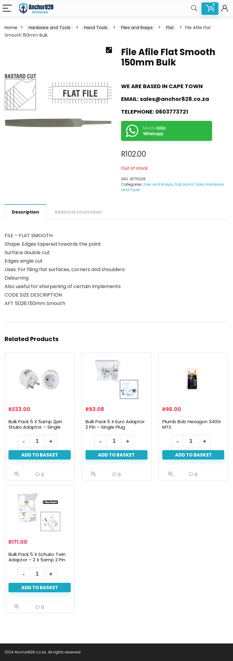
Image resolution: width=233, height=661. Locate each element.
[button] (109, 50)
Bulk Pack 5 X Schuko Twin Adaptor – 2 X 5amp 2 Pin (37, 557)
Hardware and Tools (49, 28)
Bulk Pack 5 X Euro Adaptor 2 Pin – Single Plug (115, 424)
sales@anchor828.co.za (174, 99)
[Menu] (7, 9)
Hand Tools (95, 28)
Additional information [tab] (78, 212)
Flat (170, 28)
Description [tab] (25, 212)
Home (11, 28)
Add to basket (39, 455)
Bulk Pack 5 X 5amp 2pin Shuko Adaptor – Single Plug (35, 427)
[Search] (194, 9)
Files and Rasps (137, 28)
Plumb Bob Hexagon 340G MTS (191, 424)
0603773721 (171, 111)
